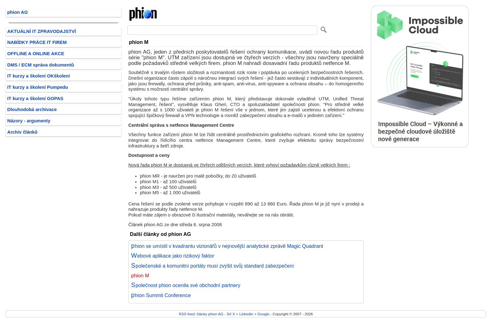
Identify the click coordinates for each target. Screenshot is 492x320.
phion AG (17, 12)
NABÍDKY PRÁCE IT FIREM (37, 42)
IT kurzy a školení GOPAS (35, 98)
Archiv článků (22, 132)
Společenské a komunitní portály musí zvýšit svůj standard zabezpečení (212, 266)
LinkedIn (246, 314)
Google (263, 314)
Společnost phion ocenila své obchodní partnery (185, 285)
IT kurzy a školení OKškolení (38, 75)
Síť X (231, 314)
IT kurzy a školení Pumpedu (37, 87)
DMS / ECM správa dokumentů (40, 64)
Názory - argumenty (28, 120)
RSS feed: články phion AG (201, 314)
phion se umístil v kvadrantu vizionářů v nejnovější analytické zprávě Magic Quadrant (227, 246)
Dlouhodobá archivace (32, 109)
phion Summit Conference (161, 295)
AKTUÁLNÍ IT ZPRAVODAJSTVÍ (41, 31)
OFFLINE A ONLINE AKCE (35, 53)
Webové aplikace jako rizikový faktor (172, 256)
